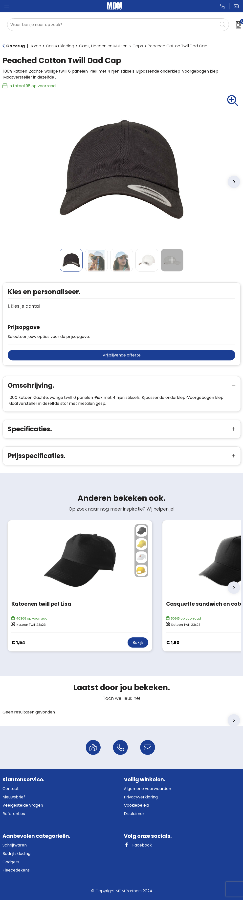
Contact (10, 788)
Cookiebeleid (136, 805)
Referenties (13, 814)
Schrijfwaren (14, 845)
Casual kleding (60, 46)
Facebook (138, 845)
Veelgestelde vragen (22, 805)
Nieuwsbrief (13, 797)
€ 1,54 (18, 642)
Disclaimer (134, 814)
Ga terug (15, 46)
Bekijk (138, 642)
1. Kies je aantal (24, 306)
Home (35, 46)
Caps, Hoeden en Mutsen (103, 46)
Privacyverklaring (141, 797)
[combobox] (112, 25)
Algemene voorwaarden (147, 788)
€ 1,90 (172, 642)
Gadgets (10, 862)
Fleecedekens (16, 870)
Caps (138, 46)
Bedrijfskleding (16, 853)
